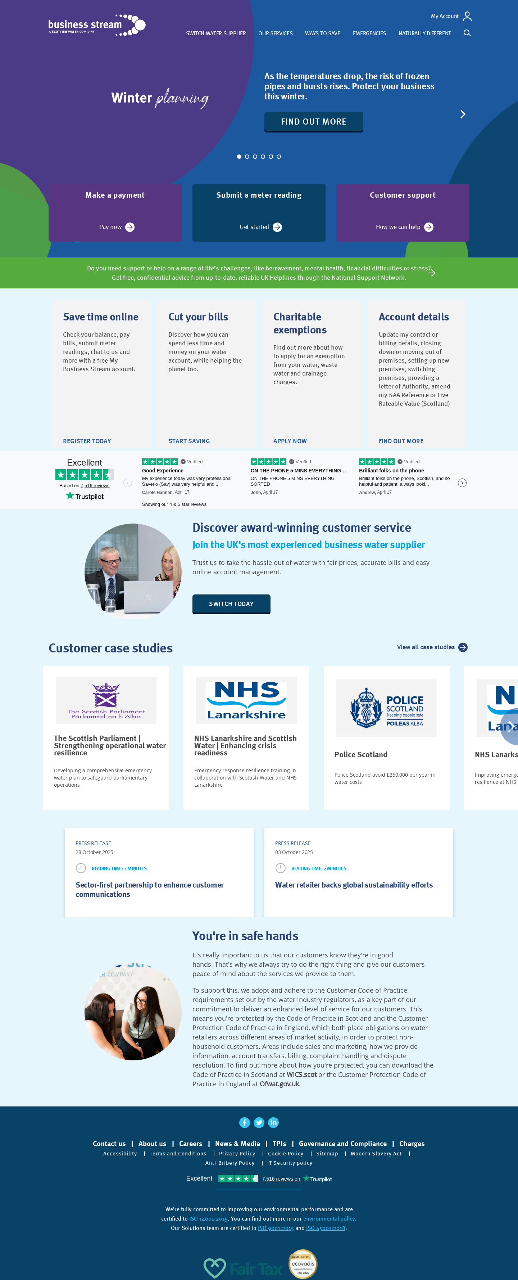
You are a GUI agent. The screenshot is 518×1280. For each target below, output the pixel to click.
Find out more (319, 121)
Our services (275, 33)
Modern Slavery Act (382, 1151)
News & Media (237, 1141)
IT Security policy (291, 1160)
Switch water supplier (216, 33)
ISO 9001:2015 (276, 1225)
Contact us (109, 1141)
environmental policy (329, 1216)
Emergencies (369, 33)
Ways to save (322, 33)
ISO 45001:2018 (325, 1225)
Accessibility (113, 1151)
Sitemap (331, 1151)
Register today (87, 426)
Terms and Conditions (174, 1151)
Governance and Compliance (343, 1141)
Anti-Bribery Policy (228, 1160)
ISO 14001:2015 (208, 1216)
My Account (445, 16)
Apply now (290, 426)
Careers (191, 1141)
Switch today (236, 601)
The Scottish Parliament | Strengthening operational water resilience (110, 743)
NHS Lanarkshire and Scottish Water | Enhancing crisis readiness (245, 743)
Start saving (189, 426)
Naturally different (425, 33)
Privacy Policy (237, 1151)
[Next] (462, 114)
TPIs (279, 1141)
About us (152, 1141)
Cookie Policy (288, 1151)
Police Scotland (361, 751)
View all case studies (424, 646)
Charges (412, 1141)
